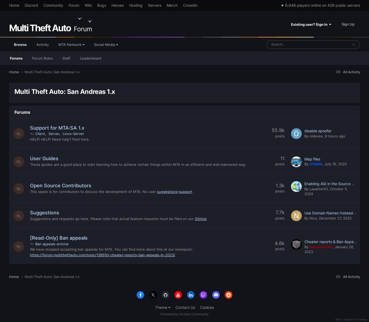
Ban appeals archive (52, 244)
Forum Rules (42, 58)
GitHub (201, 219)
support (185, 191)
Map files (312, 159)
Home (14, 5)
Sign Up (348, 24)
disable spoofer (317, 131)
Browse (20, 47)
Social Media (106, 44)
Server (54, 133)
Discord (31, 5)
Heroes (117, 5)
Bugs (101, 5)
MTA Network (71, 44)
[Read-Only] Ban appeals (59, 238)
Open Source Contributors (60, 185)
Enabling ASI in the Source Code (332, 183)
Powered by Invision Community (185, 314)
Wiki (88, 5)
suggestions (167, 191)
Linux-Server (73, 133)
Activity (42, 44)
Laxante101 (319, 189)
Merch (172, 5)
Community (53, 5)
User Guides (44, 158)
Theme (162, 307)
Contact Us (185, 307)
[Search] (294, 44)
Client (40, 133)
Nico (313, 218)
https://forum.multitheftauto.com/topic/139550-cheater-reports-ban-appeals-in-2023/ (102, 255)
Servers (154, 5)
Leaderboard (90, 58)
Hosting (136, 5)
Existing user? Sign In (311, 24)
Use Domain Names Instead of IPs (334, 213)
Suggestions (44, 212)
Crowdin (190, 5)
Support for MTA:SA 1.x (57, 128)
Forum (74, 5)
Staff (66, 58)
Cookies (207, 307)
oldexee (316, 136)
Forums (16, 58)
